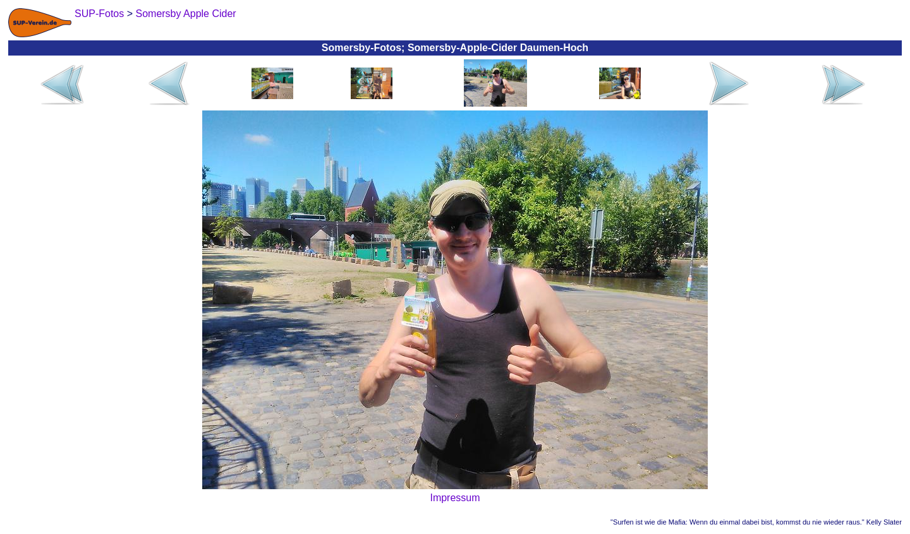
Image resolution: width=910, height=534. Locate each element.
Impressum (455, 497)
